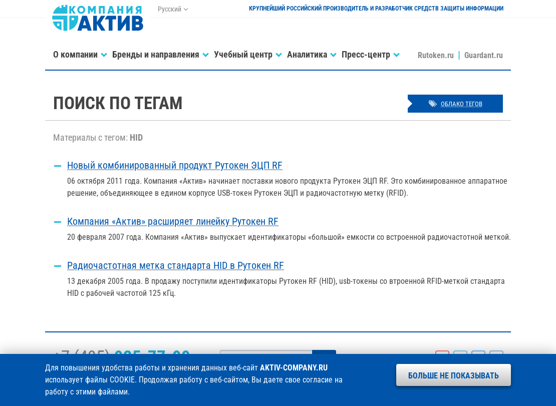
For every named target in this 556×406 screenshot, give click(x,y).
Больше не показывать (453, 375)
